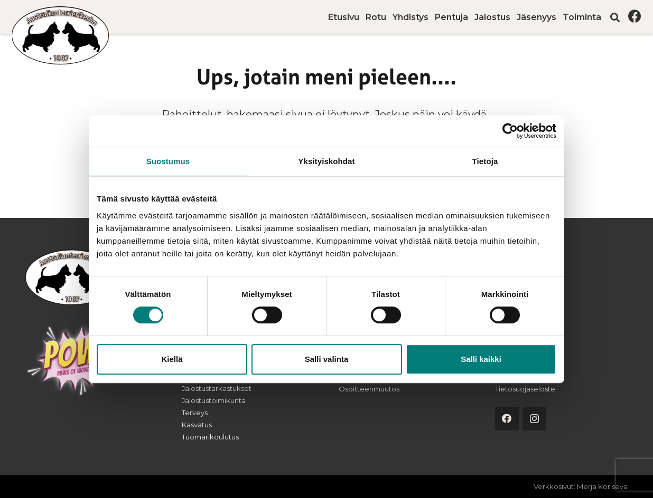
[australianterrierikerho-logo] (61, 35)
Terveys (195, 412)
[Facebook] (634, 16)
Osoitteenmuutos (369, 389)
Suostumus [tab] (168, 161)
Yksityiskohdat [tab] (326, 161)
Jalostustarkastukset (216, 388)
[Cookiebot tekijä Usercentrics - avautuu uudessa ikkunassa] (510, 131)
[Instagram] (534, 418)
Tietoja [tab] (485, 161)
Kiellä (171, 359)
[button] (615, 17)
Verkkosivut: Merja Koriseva (581, 486)
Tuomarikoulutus (210, 437)
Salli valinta (327, 359)
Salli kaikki (481, 359)
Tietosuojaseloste (525, 389)
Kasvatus (197, 424)
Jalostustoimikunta (214, 400)
